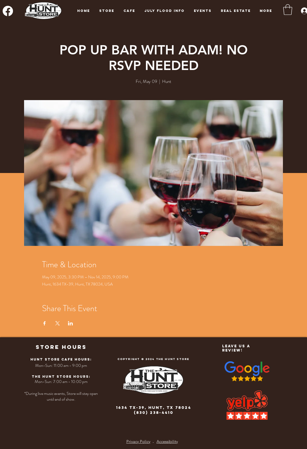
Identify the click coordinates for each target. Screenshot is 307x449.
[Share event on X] (57, 323)
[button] (287, 9)
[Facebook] (8, 11)
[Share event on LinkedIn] (70, 323)
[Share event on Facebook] (44, 323)
